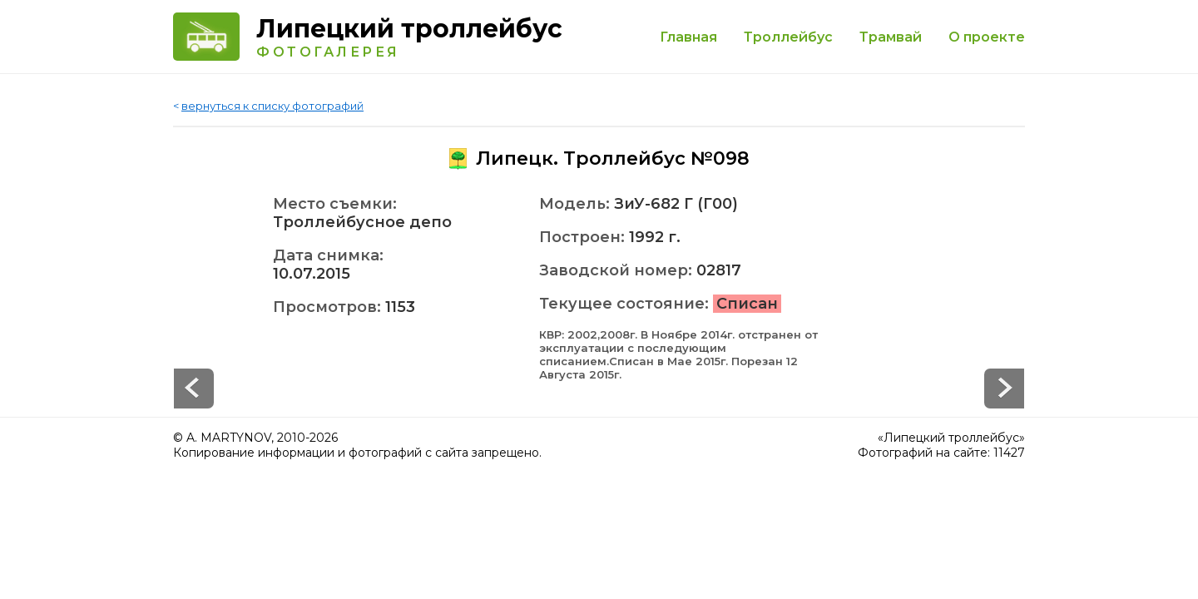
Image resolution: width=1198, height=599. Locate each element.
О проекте (986, 37)
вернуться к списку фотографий (272, 105)
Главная (688, 37)
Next (194, 388)
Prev (1004, 388)
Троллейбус (788, 37)
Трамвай (890, 37)
